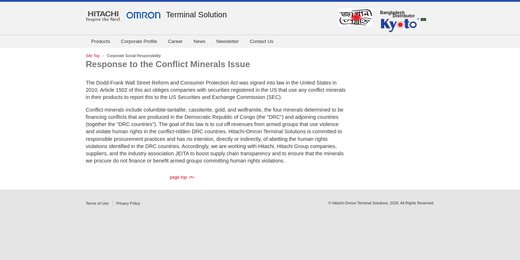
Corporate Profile (139, 41)
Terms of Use (97, 203)
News (199, 41)
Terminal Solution (196, 14)
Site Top (93, 55)
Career (175, 41)
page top (178, 177)
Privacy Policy (128, 203)
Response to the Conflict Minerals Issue (168, 64)
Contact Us (262, 41)
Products (100, 41)
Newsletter (227, 41)
